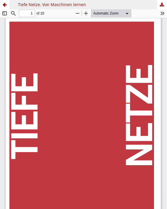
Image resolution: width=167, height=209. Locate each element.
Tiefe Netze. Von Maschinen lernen (52, 4)
